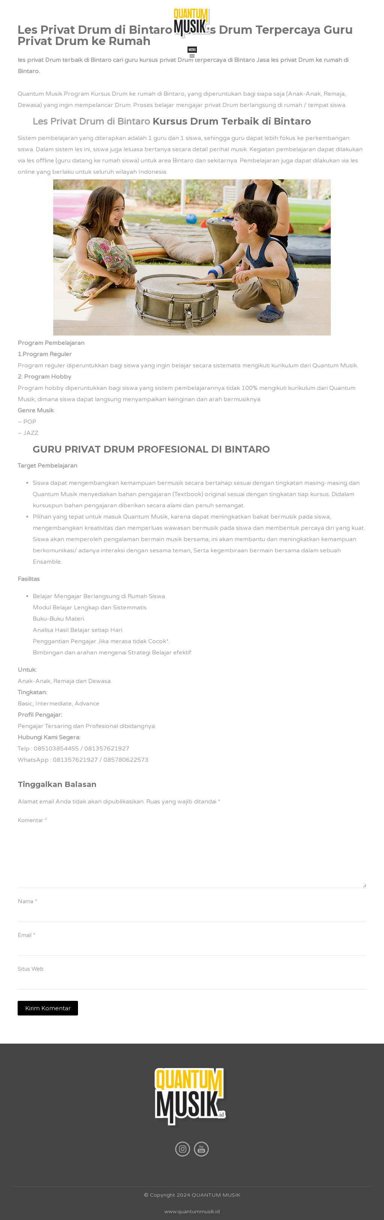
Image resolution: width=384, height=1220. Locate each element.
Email (26, 935)
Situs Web (31, 969)
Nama (27, 901)
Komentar (32, 820)
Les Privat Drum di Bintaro (91, 121)
